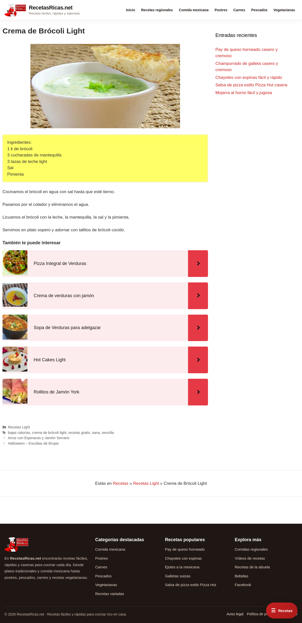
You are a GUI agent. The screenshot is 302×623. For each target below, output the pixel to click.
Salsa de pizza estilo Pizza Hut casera (251, 85)
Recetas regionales (157, 10)
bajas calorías (19, 433)
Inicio (130, 10)
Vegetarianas (284, 10)
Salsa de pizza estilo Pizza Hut (190, 585)
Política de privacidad (263, 614)
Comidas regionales (251, 549)
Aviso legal (234, 614)
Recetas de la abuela (252, 567)
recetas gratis (79, 433)
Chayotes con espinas (183, 558)
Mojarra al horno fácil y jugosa (243, 92)
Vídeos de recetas (250, 558)
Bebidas (241, 576)
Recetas (120, 483)
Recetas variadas (109, 594)
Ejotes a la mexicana (182, 567)
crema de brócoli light (49, 433)
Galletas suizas (177, 576)
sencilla (108, 433)
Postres (220, 10)
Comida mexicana (193, 10)
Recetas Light (19, 427)
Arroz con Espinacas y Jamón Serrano (38, 438)
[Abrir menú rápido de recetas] (282, 611)
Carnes (239, 10)
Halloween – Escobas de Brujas (33, 443)
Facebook (243, 585)
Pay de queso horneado (184, 549)
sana (96, 433)
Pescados (259, 10)
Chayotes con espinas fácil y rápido (248, 77)
